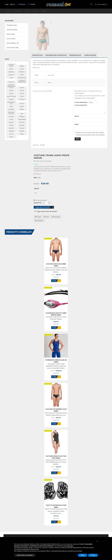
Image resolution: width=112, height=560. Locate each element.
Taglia (36, 188)
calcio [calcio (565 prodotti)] (22, 75)
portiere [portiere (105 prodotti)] (11, 116)
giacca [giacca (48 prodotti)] (22, 93)
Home (9, 11)
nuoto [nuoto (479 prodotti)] (22, 106)
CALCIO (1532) (11, 39)
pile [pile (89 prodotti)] (22, 113)
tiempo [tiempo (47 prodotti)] (22, 128)
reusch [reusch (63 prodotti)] (11, 122)
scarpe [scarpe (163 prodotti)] (11, 125)
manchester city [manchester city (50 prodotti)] (11, 102)
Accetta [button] (93, 555)
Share (46, 217)
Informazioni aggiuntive (56, 55)
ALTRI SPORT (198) (12, 47)
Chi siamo (18, 11)
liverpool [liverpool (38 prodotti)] (22, 99)
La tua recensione (81, 105)
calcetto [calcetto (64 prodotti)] (11, 75)
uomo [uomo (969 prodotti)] (11, 134)
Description (37, 55)
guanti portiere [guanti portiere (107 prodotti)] (11, 96)
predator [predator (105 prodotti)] (22, 116)
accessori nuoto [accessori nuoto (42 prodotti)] (11, 65)
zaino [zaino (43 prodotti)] (11, 137)
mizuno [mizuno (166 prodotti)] (22, 103)
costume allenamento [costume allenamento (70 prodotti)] (22, 81)
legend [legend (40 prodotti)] (11, 99)
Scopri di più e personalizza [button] (25, 555)
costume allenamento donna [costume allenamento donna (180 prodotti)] (11, 86)
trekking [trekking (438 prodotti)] (11, 131)
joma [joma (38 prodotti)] (22, 96)
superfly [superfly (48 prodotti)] (11, 128)
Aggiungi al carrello (42, 207)
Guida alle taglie (40, 200)
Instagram (39, 220)
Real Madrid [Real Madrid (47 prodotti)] (22, 119)
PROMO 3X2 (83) (12, 30)
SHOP (27, 11)
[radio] (35, 192)
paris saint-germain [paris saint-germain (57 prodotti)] (11, 112)
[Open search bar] (91, 4)
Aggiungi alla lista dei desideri (46, 211)
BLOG (35, 11)
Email (77, 124)
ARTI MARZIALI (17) (13, 43)
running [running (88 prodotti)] (21, 122)
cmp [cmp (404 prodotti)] (11, 77)
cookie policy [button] (69, 546)
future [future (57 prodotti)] (22, 90)
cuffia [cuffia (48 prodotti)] (22, 87)
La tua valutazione (81, 102)
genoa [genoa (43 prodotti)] (11, 93)
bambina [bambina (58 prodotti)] (11, 72)
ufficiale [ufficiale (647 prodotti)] (21, 131)
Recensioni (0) (75, 55)
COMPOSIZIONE (90, 55)
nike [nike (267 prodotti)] (11, 106)
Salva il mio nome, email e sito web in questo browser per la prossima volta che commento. (90, 134)
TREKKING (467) (12, 25)
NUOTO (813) (11, 34)
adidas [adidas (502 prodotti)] (22, 66)
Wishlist (31, 4)
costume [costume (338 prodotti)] (11, 82)
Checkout (22, 4)
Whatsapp (56, 217)
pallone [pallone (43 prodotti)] (22, 109)
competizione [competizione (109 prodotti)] (22, 77)
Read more (37, 173)
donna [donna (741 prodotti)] (11, 90)
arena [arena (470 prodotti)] (22, 69)
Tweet (38, 217)
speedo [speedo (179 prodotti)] (22, 125)
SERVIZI (44, 11)
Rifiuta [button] (83, 555)
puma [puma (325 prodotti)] (11, 119)
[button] (97, 541)
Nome (77, 116)
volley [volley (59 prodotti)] (22, 134)
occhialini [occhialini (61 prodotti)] (11, 109)
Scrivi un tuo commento (43, 161)
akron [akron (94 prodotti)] (11, 69)
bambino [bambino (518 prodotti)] (22, 72)
